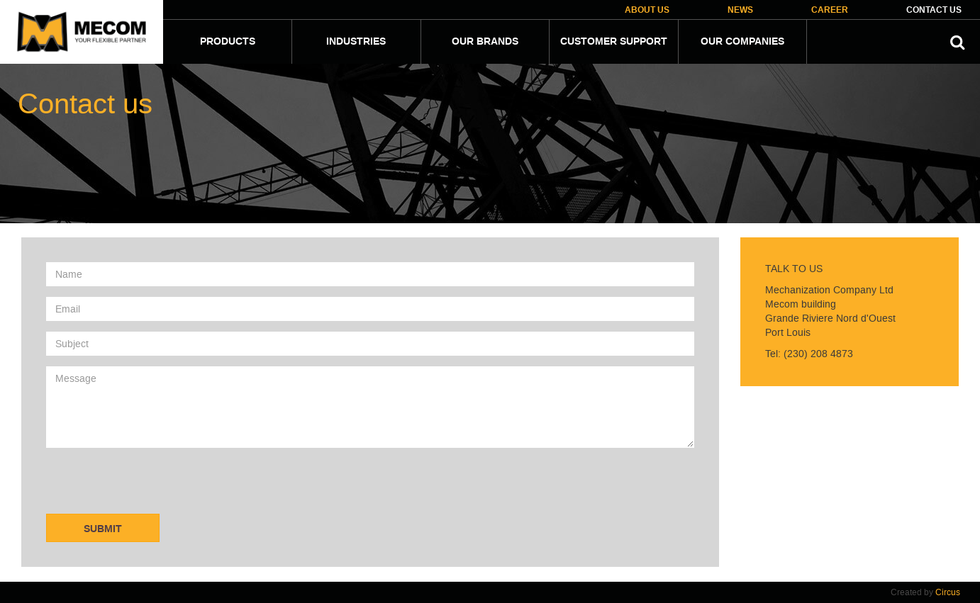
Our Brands (485, 42)
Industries (356, 42)
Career (829, 10)
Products (227, 42)
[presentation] (154, 486)
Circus (947, 592)
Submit (103, 529)
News (740, 10)
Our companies (742, 42)
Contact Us (934, 10)
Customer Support (613, 42)
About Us (647, 10)
